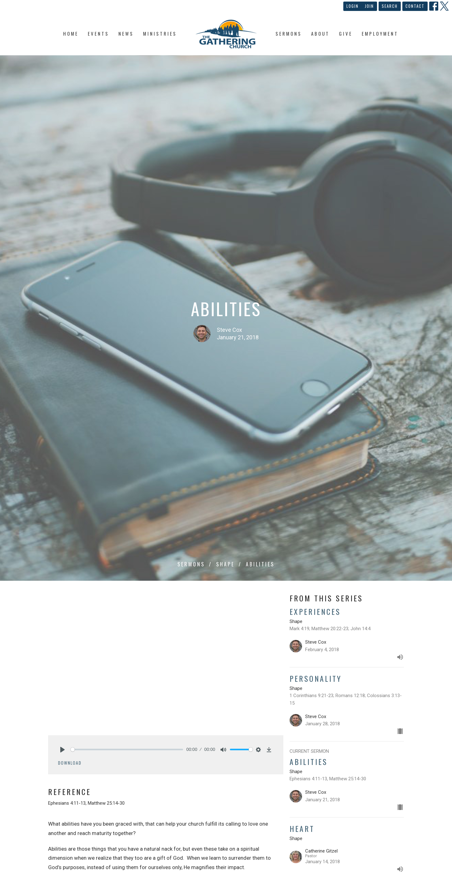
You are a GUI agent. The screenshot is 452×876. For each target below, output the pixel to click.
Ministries (160, 33)
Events (98, 33)
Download (70, 763)
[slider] (127, 749)
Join (369, 6)
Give (345, 33)
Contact (415, 6)
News (126, 33)
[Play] (62, 750)
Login (352, 6)
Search (390, 6)
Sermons (289, 33)
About (320, 33)
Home (70, 33)
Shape (225, 564)
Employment (380, 33)
